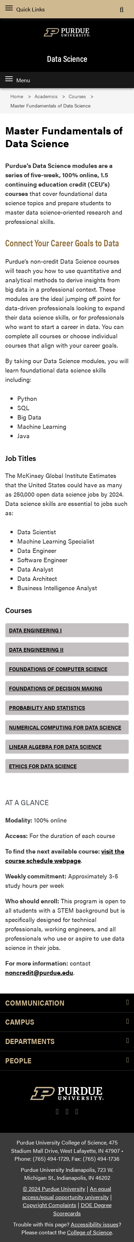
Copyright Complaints (49, 1205)
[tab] (67, 630)
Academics (46, 96)
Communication (67, 1003)
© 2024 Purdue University (54, 1189)
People (67, 1060)
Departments (67, 1041)
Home (16, 96)
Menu (17, 80)
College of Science (89, 1232)
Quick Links (25, 9)
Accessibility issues (94, 1224)
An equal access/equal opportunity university (66, 1193)
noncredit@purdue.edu (39, 972)
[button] (67, 630)
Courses (77, 96)
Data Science (67, 58)
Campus (67, 1022)
